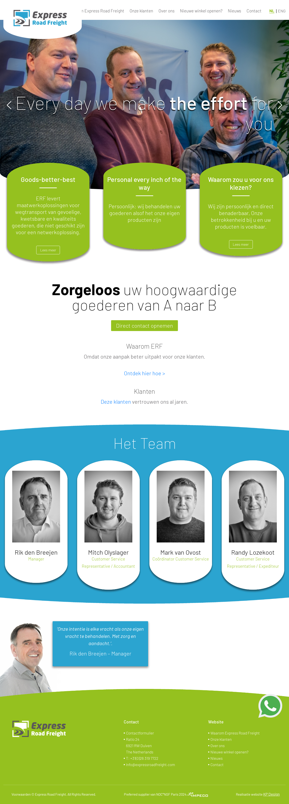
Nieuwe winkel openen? (201, 10)
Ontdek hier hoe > (144, 373)
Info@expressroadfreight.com (150, 764)
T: (142, 758)
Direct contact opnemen (144, 325)
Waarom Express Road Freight (96, 10)
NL (271, 10)
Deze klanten (116, 401)
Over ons (166, 10)
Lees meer (48, 250)
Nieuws (234, 10)
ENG (282, 10)
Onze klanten (141, 10)
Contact (254, 10)
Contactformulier (140, 733)
